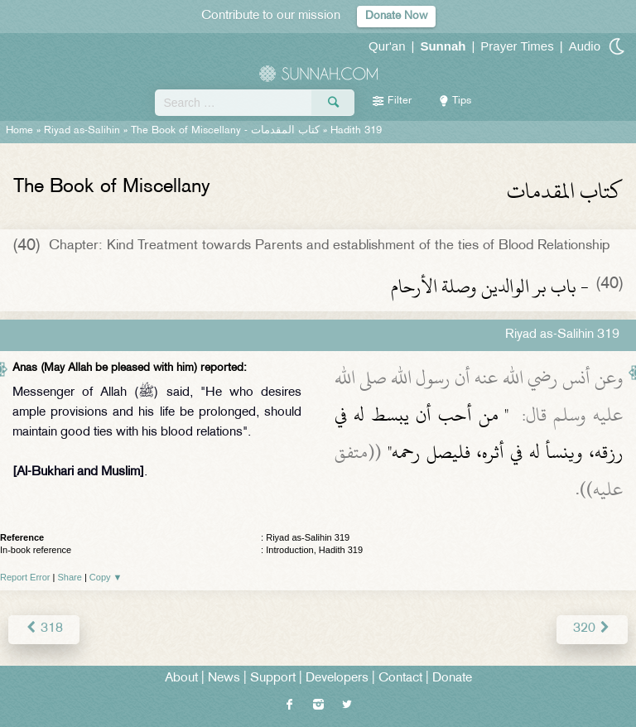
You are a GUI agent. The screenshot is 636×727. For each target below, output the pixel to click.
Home (19, 131)
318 (44, 629)
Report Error (25, 577)
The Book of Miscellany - (225, 131)
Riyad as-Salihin (82, 131)
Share (70, 577)
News (224, 678)
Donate (452, 678)
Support (273, 678)
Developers (337, 678)
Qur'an (387, 46)
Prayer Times (516, 46)
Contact (400, 678)
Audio (584, 46)
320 (592, 629)
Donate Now (396, 16)
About (181, 678)
